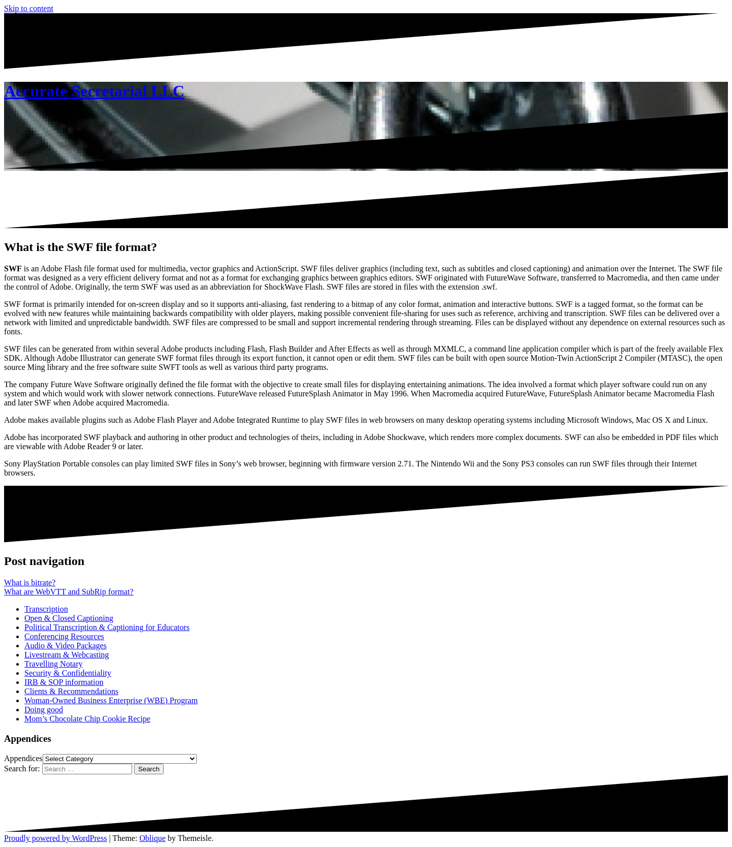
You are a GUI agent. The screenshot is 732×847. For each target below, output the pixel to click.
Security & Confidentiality (67, 673)
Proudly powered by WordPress (55, 838)
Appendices (23, 758)
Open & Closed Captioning (68, 618)
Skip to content (28, 8)
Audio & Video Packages (65, 645)
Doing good (43, 709)
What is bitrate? (29, 582)
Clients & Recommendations (71, 691)
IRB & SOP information (63, 682)
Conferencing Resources (64, 636)
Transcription (46, 609)
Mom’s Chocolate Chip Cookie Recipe (87, 718)
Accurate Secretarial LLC (94, 91)
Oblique (152, 838)
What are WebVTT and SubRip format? (69, 591)
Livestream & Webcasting (66, 654)
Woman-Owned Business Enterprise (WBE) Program (111, 700)
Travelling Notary (53, 664)
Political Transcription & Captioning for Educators (107, 627)
